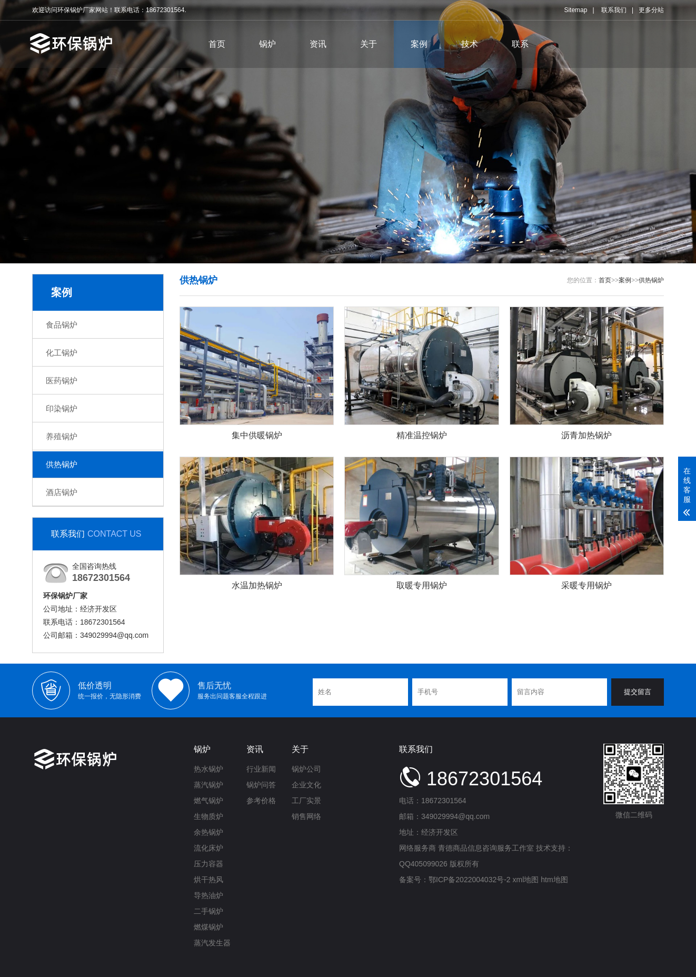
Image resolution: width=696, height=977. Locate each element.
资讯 (318, 44)
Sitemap (575, 10)
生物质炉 (208, 816)
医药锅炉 (61, 380)
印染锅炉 (61, 408)
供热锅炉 (61, 464)
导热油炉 (208, 895)
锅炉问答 (261, 785)
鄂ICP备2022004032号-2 (470, 879)
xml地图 (526, 879)
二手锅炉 (208, 911)
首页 (216, 44)
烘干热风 (208, 879)
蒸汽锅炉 (208, 785)
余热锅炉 (208, 832)
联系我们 (614, 10)
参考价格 (261, 800)
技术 (469, 44)
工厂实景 (306, 800)
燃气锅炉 (208, 800)
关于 (368, 44)
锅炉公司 (306, 769)
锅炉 (267, 44)
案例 (419, 44)
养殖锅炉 (61, 436)
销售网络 (306, 816)
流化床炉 (208, 848)
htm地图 (554, 879)
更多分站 (651, 10)
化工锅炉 (61, 352)
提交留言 (637, 692)
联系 (520, 44)
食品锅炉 (61, 324)
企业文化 (306, 785)
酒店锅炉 (61, 492)
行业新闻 (261, 769)
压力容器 (208, 864)
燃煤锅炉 (208, 927)
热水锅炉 (208, 769)
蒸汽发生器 (212, 943)
